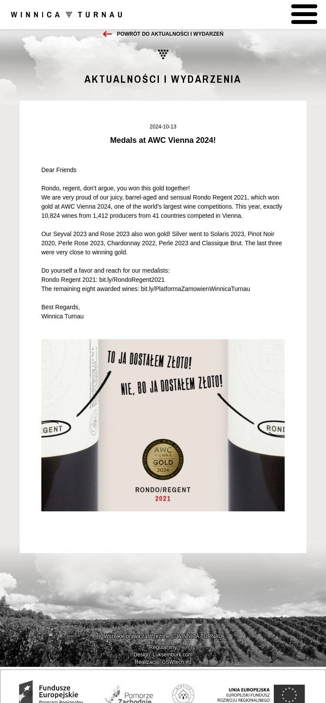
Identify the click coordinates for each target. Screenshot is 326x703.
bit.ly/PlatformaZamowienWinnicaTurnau (195, 288)
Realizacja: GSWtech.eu (162, 662)
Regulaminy (163, 647)
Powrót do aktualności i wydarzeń (170, 34)
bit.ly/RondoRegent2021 (132, 279)
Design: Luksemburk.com (163, 655)
